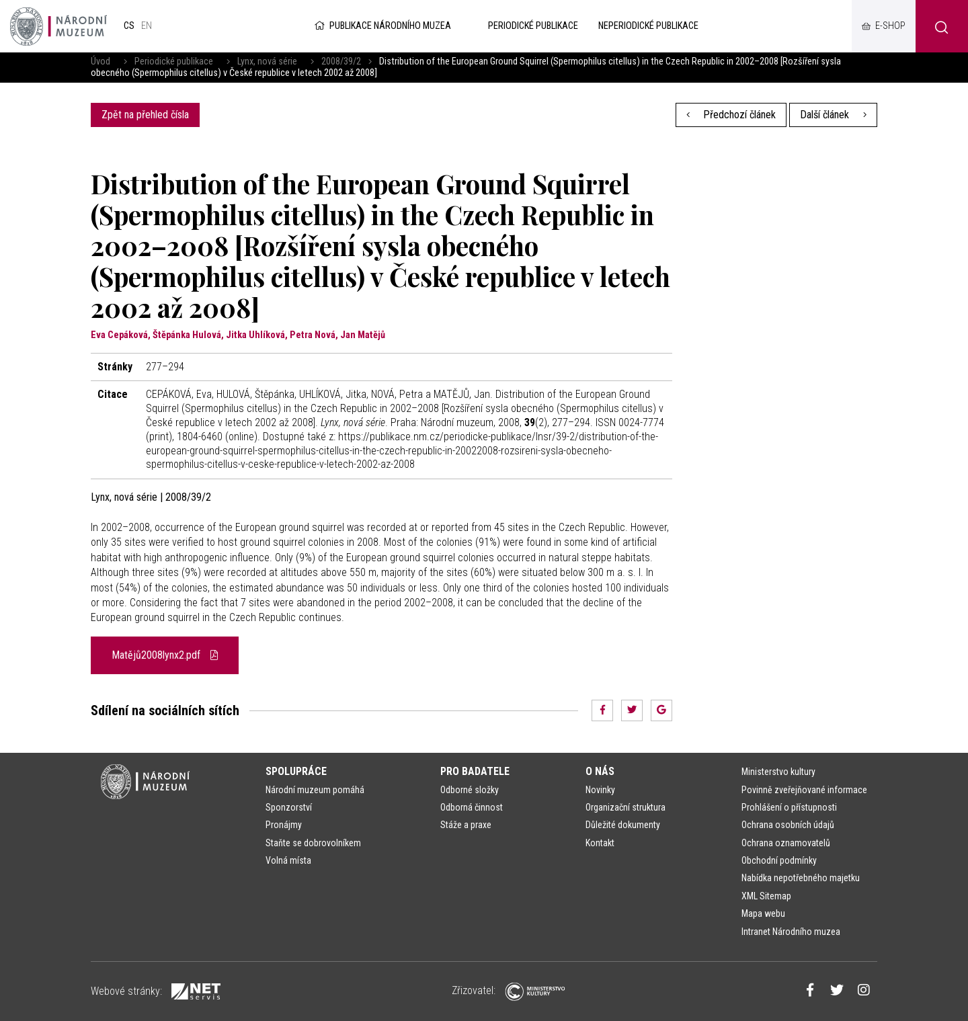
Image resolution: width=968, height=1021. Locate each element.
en (146, 26)
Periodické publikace (173, 61)
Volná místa (288, 860)
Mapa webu (763, 913)
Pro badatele (475, 771)
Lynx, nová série (267, 61)
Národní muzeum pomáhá (315, 789)
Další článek (833, 114)
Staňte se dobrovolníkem (313, 843)
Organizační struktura (626, 807)
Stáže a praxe (465, 824)
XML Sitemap (766, 896)
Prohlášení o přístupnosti (789, 807)
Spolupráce (296, 771)
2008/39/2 (341, 61)
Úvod (100, 61)
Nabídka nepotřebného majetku (800, 877)
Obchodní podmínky (779, 860)
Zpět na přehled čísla (145, 114)
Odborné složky (469, 789)
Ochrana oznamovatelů (785, 843)
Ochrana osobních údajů (787, 824)
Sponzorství (289, 807)
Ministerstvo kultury (778, 771)
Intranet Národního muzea (790, 931)
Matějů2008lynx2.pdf (165, 655)
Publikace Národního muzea (382, 26)
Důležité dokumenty (623, 824)
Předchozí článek (731, 114)
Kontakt (600, 843)
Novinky (600, 789)
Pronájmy (284, 824)
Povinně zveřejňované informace (804, 789)
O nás (600, 771)
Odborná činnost (471, 807)
